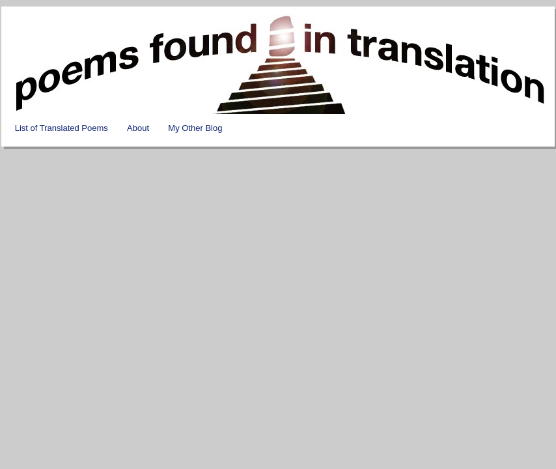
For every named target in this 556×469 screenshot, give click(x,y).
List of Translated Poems (61, 128)
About (138, 128)
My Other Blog (195, 128)
